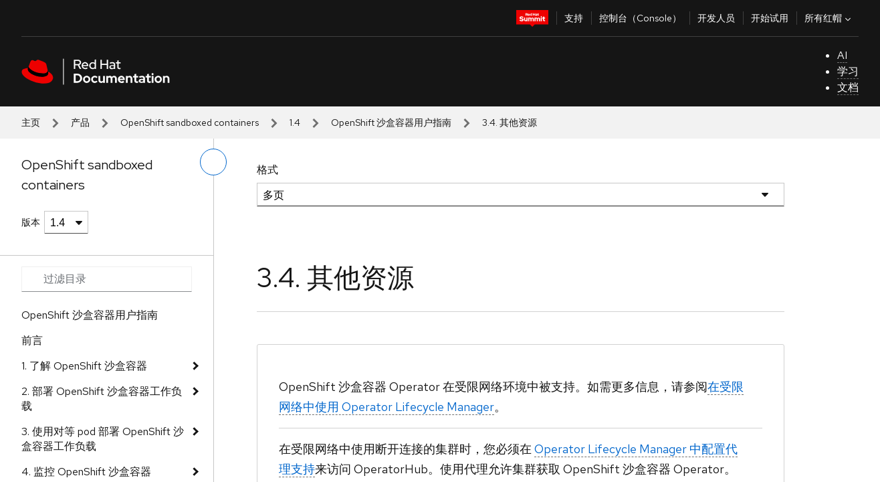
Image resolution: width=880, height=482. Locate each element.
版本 (30, 222)
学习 (848, 71)
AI (842, 55)
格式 (267, 170)
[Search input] (106, 279)
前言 (32, 340)
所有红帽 (829, 18)
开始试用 (769, 18)
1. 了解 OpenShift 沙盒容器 (84, 366)
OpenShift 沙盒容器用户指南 (391, 122)
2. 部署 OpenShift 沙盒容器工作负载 (101, 398)
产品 (80, 122)
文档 (848, 87)
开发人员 (716, 18)
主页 (30, 122)
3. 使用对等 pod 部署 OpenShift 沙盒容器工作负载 (102, 438)
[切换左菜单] (213, 162)
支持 (573, 18)
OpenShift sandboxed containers (189, 122)
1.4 (295, 122)
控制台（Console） (640, 18)
